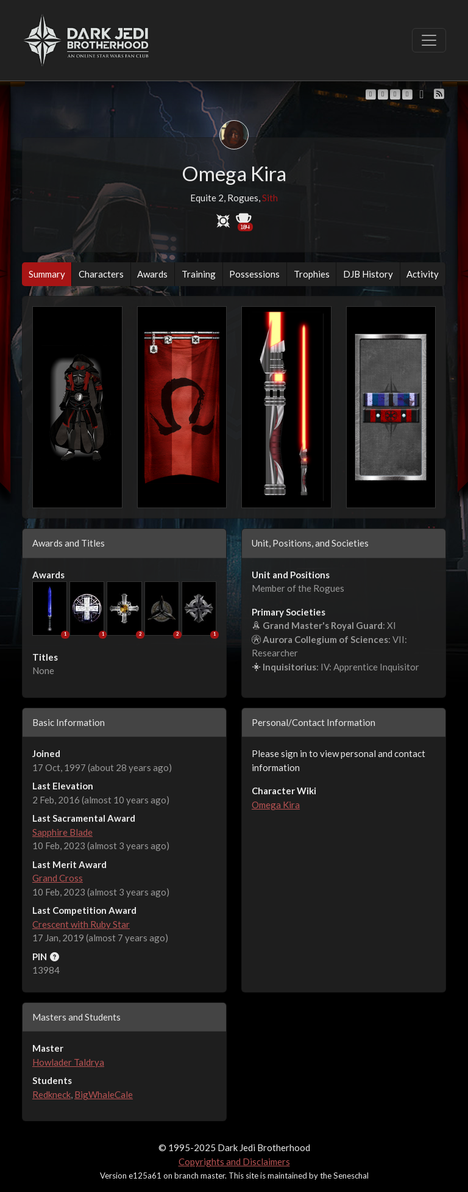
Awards (152, 273)
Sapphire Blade (62, 832)
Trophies (312, 273)
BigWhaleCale (103, 1094)
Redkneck (51, 1094)
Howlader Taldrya (68, 1062)
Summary (47, 273)
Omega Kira (276, 804)
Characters (101, 273)
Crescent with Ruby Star (81, 924)
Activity (422, 273)
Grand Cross (57, 877)
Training (199, 273)
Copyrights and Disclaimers (234, 1161)
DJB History (368, 273)
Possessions (254, 273)
